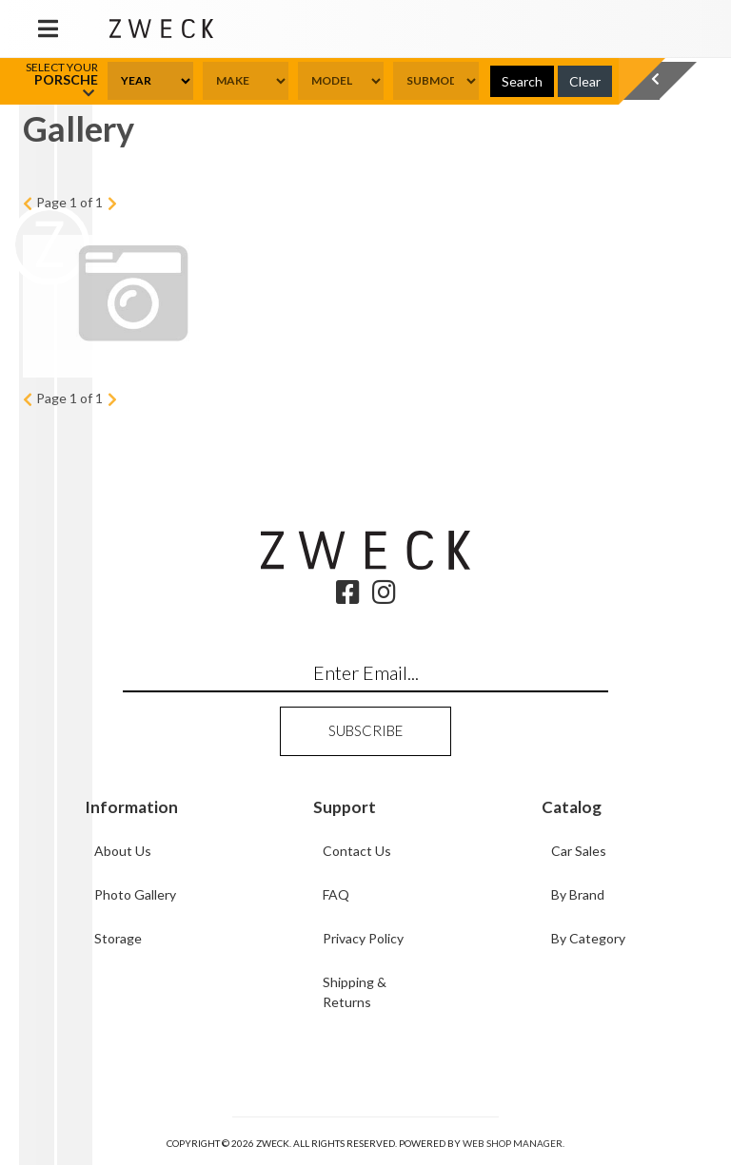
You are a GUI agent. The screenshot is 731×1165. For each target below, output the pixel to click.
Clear (585, 81)
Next (112, 203)
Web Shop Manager (513, 1143)
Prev (27, 203)
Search (522, 81)
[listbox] (150, 81)
